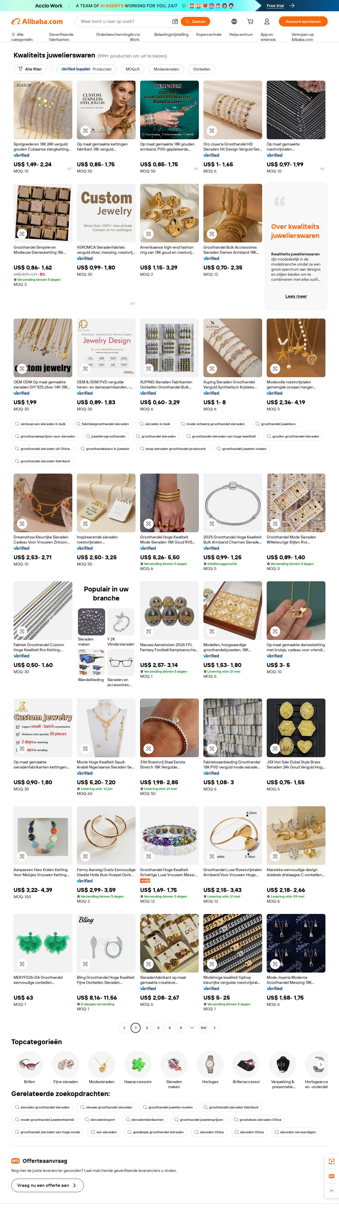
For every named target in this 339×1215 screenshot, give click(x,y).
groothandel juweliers (275, 424)
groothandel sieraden (156, 436)
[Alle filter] (30, 69)
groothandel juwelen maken (241, 449)
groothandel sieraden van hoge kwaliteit (221, 436)
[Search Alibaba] (124, 21)
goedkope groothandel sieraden (155, 1132)
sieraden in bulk (155, 424)
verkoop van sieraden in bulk (40, 424)
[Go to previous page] (124, 1028)
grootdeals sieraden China (257, 1119)
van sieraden (104, 1132)
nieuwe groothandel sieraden (106, 1107)
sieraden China (209, 1132)
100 (204, 1028)
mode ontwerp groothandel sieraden (213, 424)
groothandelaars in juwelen (105, 449)
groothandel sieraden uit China (42, 449)
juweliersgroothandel (105, 436)
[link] (331, 1161)
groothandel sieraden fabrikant (42, 461)
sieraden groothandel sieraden (42, 1107)
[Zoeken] (195, 21)
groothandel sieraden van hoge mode (47, 1132)
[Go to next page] (215, 1028)
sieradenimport (100, 1119)
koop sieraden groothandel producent (173, 449)
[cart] (251, 22)
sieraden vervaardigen (295, 1132)
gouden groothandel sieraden (293, 436)
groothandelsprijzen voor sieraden (45, 436)
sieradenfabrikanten (145, 1119)
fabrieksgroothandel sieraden (102, 424)
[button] (175, 21)
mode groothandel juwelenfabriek (44, 1119)
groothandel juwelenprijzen (198, 1119)
